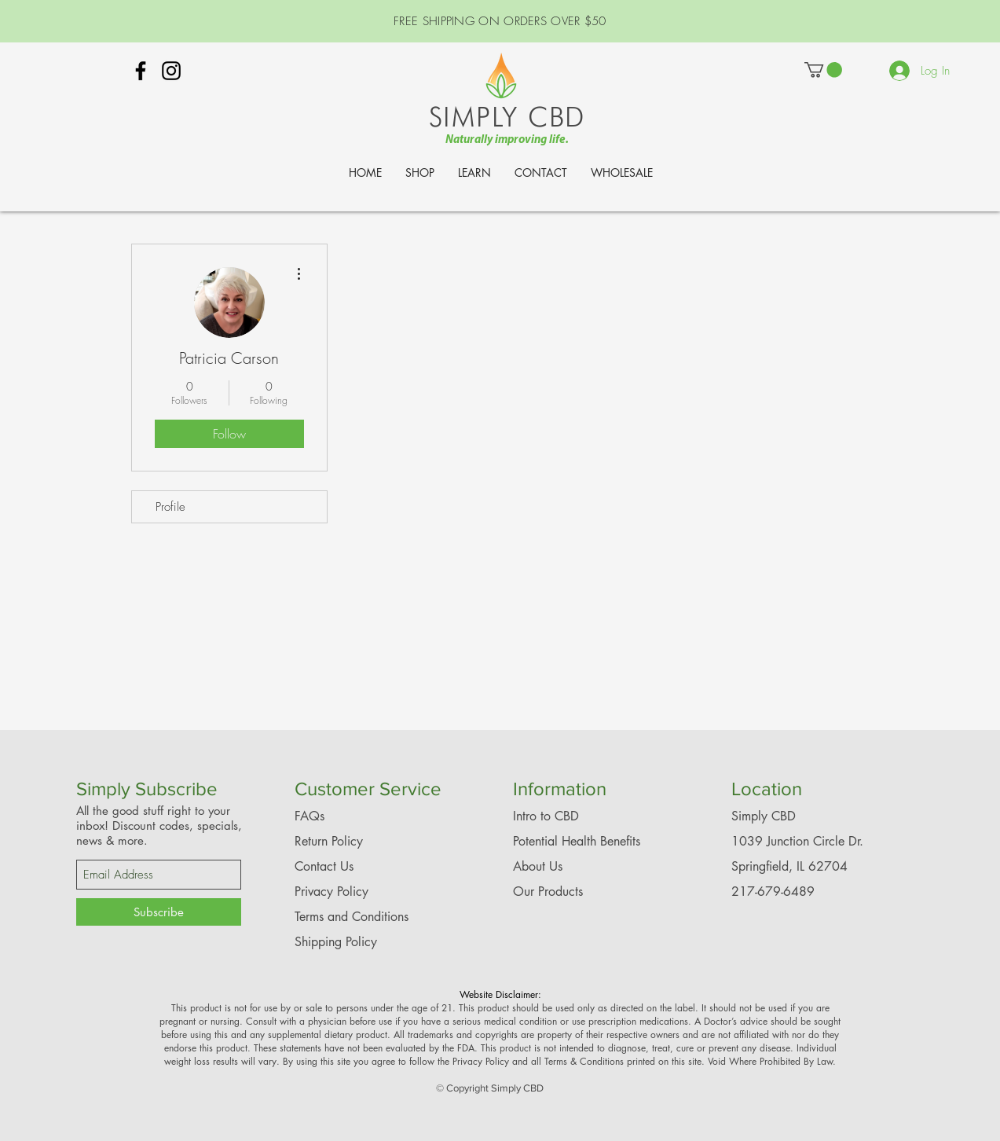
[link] (823, 70)
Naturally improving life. (507, 140)
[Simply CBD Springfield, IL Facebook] (140, 70)
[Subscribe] (158, 912)
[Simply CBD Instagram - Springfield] (171, 70)
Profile (170, 507)
